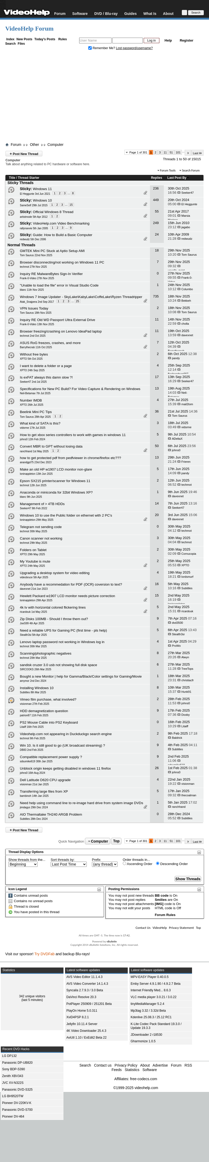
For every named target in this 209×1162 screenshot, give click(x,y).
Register (186, 40)
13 (157, 388)
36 (157, 411)
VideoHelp (160, 928)
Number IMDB (31, 400)
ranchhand (178, 806)
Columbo (187, 289)
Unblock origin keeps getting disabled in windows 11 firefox (65, 768)
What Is (149, 13)
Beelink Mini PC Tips (36, 412)
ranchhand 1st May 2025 (34, 451)
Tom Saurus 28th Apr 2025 (35, 416)
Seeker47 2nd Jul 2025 (33, 381)
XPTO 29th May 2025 (32, 554)
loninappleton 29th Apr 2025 (36, 600)
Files (21, 43)
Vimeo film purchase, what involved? (48, 699)
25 (77, 301)
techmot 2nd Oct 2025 (32, 335)
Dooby (185, 714)
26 (157, 768)
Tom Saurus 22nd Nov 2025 (36, 255)
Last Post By (178, 178)
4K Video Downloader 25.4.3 (86, 1031)
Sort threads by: (63, 860)
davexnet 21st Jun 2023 (34, 588)
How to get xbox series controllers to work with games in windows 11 (73, 435)
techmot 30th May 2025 (33, 531)
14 (157, 503)
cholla (185, 323)
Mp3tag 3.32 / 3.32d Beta (148, 1010)
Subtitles (186, 588)
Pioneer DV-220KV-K (16, 1103)
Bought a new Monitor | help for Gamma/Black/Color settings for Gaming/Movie (81, 676)
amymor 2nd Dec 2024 (33, 680)
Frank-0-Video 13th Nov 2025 (37, 324)
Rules (62, 39)
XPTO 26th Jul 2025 (31, 404)
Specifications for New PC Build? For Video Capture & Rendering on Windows (80, 389)
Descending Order (172, 864)
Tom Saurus (189, 254)
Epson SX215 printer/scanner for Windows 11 (55, 481)
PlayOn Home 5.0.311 (81, 1010)
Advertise (160, 1065)
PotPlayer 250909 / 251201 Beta (89, 1004)
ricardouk (187, 611)
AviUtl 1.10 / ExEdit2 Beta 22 (86, 1037)
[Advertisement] (104, 97)
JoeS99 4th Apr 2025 (32, 623)
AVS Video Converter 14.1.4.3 (87, 984)
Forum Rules (165, 915)
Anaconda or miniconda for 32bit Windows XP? (56, 492)
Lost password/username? (134, 48)
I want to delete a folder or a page (46, 366)
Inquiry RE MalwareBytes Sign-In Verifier (51, 274)
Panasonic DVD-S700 (17, 1110)
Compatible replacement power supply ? (51, 757)
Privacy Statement (181, 928)
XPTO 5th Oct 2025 (31, 358)
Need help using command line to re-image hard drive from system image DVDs (81, 803)
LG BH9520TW (12, 1096)
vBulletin (112, 941)
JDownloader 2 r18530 (146, 1035)
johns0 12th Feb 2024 (32, 439)
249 (156, 223)
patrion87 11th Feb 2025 (34, 715)
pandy (176, 358)
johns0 (176, 450)
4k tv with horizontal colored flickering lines (53, 607)
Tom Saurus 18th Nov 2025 (35, 312)
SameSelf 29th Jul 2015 (34, 205)
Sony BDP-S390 (13, 1069)
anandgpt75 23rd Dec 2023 (35, 462)
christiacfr (187, 680)
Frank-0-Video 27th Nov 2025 (37, 278)
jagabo (185, 227)
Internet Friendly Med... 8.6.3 (151, 990)
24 (157, 234)
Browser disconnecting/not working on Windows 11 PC (62, 262)
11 (165, 152)
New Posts (24, 39)
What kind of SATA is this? (40, 423)
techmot (186, 484)
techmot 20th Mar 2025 (33, 657)
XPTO (185, 565)
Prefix (96, 860)
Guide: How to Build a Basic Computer (62, 235)
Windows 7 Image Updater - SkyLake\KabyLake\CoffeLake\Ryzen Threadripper (81, 297)
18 (157, 250)
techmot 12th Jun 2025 (33, 485)
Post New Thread (24, 153)
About (168, 13)
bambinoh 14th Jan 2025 (34, 795)
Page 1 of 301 (138, 152)
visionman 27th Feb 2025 (34, 703)
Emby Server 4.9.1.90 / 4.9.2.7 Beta (156, 984)
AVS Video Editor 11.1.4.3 (84, 977)
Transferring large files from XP (44, 791)
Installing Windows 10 (37, 688)
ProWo (176, 645)
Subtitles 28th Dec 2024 (34, 818)
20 (157, 515)
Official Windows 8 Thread (53, 212)
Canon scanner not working (41, 538)
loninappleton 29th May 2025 (36, 519)
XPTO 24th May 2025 (32, 565)
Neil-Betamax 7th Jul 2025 (35, 393)
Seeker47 (187, 192)
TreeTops (187, 668)
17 (157, 377)
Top (116, 841)
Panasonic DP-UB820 (17, 1062)
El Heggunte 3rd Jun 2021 (35, 193)
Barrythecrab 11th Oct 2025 (36, 347)
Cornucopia (188, 553)
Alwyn (185, 657)
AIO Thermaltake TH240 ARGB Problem (51, 814)
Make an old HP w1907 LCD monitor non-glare (56, 469)
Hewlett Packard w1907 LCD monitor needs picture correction (67, 596)
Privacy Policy (126, 1065)
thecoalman (188, 795)
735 (156, 296)
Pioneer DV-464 (13, 1116)
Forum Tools (168, 170)
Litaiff (184, 726)
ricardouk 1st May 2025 (33, 611)
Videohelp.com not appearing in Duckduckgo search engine (66, 734)
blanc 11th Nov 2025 (32, 289)
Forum (60, 13)
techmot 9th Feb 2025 (32, 738)
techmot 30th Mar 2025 (33, 646)
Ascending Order (137, 864)
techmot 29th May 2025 (33, 542)
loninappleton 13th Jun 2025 (36, 473)
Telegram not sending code (41, 527)
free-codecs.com (143, 1079)
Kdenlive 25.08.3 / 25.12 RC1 (151, 1017)
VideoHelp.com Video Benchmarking (61, 223)
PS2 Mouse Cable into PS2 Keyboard (49, 722)
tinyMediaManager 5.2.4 (147, 1004)
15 (71, 204)
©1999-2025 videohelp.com (135, 1088)
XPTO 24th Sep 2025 (32, 370)
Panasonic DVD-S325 (17, 1089)
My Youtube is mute (35, 561)
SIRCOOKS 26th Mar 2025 (35, 669)
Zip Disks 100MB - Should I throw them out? (54, 619)
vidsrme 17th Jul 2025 (32, 427)
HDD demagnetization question (44, 711)
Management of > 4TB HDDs (42, 504)
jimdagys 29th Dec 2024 (34, 807)
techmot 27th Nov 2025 (33, 266)
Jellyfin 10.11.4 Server (81, 1024)
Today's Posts (44, 39)
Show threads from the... (26, 860)
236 (156, 188)
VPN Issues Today (34, 308)
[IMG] (159, 904)
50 (157, 446)
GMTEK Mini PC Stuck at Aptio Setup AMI (52, 251)
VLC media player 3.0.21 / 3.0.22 (153, 997)
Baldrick (177, 737)
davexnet (187, 335)
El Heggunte (189, 204)
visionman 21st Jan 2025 (34, 784)
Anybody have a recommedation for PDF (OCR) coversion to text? (71, 584)
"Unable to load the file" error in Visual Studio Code (59, 285)
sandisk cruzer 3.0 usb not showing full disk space (58, 665)
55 (157, 211)
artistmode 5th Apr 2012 (34, 216)
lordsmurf (187, 576)
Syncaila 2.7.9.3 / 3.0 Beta (84, 990)
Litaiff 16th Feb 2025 (32, 726)
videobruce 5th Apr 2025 (34, 577)
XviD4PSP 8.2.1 (77, 1017)
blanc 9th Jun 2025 (31, 496)
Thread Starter (28, 178)
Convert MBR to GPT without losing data (51, 446)
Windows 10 (42, 200)
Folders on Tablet (33, 550)
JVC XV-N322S (13, 1083)
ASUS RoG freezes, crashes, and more (50, 343)
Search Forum (191, 170)
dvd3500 (177, 622)
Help (168, 40)
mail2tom (187, 404)
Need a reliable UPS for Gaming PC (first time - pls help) (63, 630)
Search (10, 43)
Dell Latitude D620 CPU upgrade (45, 780)
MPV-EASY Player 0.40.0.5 (150, 977)
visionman (187, 783)
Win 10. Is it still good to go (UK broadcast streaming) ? (62, 745)
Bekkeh (186, 300)
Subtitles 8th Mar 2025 (33, 692)
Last (197, 153)
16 (157, 584)
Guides (130, 13)
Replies (156, 178)
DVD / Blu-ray (106, 13)
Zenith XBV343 (12, 1076)
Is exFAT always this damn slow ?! (46, 377)
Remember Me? (102, 48)
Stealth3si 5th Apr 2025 (33, 634)
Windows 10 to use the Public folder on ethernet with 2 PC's (66, 515)
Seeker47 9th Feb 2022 (33, 508)
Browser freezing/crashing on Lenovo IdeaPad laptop (61, 331)
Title (12, 178)
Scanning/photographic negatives (45, 653)
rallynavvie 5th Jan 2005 (34, 228)
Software (80, 13)
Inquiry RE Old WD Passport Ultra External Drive (57, 320)
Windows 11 (42, 189)
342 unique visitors (32, 996)
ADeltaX (177, 438)
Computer (55, 144)
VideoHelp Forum (29, 28)
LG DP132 (9, 1056)
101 (178, 152)
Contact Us (143, 928)
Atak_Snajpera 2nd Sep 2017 (37, 301)
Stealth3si (178, 634)
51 (171, 152)
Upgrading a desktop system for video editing (55, 573)
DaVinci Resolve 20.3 (81, 997)
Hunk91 (186, 691)
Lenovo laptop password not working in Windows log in (62, 642)
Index (10, 39)
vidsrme (186, 427)
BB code (162, 895)
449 (156, 200)
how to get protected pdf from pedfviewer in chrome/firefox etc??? (70, 458)
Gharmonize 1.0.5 (143, 1041)
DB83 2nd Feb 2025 (31, 749)
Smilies (161, 900)
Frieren (185, 461)
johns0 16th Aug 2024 (32, 772)
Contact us (103, 1065)
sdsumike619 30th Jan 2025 (36, 761)
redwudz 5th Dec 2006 (33, 239)
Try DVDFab (44, 954)
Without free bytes (34, 354)
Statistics (132, 1070)
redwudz (186, 238)
